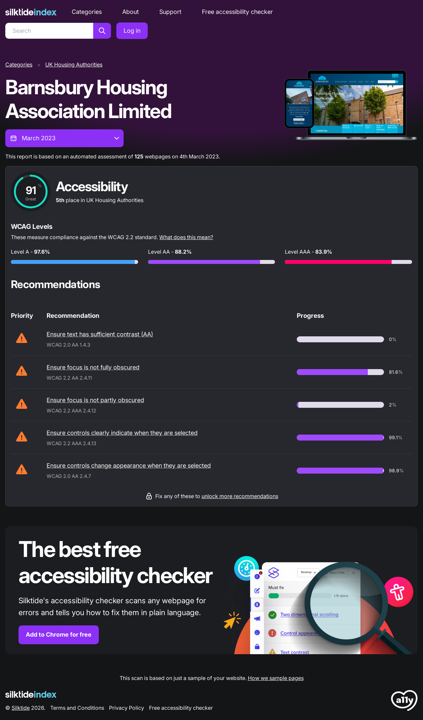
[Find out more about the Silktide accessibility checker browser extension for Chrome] (211, 590)
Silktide (21, 707)
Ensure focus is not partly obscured (95, 400)
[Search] (49, 31)
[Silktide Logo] (31, 694)
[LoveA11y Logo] (404, 701)
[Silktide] (31, 12)
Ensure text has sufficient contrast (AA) (100, 334)
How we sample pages (276, 678)
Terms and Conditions (77, 707)
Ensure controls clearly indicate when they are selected (122, 432)
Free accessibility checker (237, 11)
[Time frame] (64, 138)
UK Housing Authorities (73, 64)
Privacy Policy (126, 707)
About (130, 11)
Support (170, 11)
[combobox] (64, 138)
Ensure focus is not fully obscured (93, 367)
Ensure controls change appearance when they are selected (129, 465)
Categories (87, 11)
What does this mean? (186, 237)
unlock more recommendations (240, 496)
